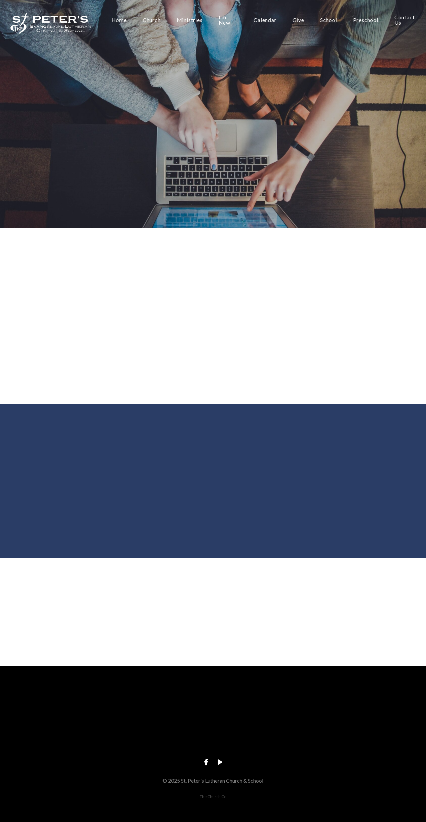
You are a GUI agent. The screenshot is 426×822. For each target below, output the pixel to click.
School (328, 20)
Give (298, 20)
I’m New (224, 20)
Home (119, 20)
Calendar (265, 20)
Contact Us (404, 20)
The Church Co (213, 796)
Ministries (190, 20)
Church (152, 20)
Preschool (365, 20)
